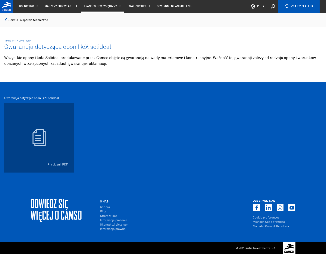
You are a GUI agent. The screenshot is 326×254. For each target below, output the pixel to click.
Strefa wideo (108, 215)
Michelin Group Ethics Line (271, 226)
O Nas (104, 201)
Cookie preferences (266, 217)
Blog (103, 211)
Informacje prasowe (113, 220)
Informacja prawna (113, 228)
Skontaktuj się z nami (114, 224)
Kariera (105, 207)
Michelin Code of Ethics (269, 221)
